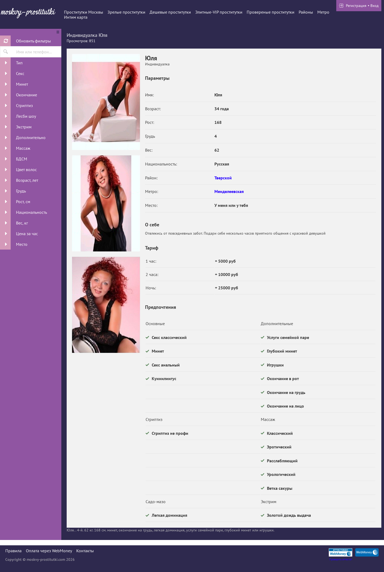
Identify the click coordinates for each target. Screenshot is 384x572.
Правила (13, 550)
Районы (306, 12)
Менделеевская (229, 191)
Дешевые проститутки (170, 12)
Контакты (85, 550)
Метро (323, 12)
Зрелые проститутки (126, 12)
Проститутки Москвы (83, 12)
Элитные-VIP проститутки (218, 12)
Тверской (223, 177)
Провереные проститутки (270, 12)
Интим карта (75, 17)
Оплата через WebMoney (49, 550)
